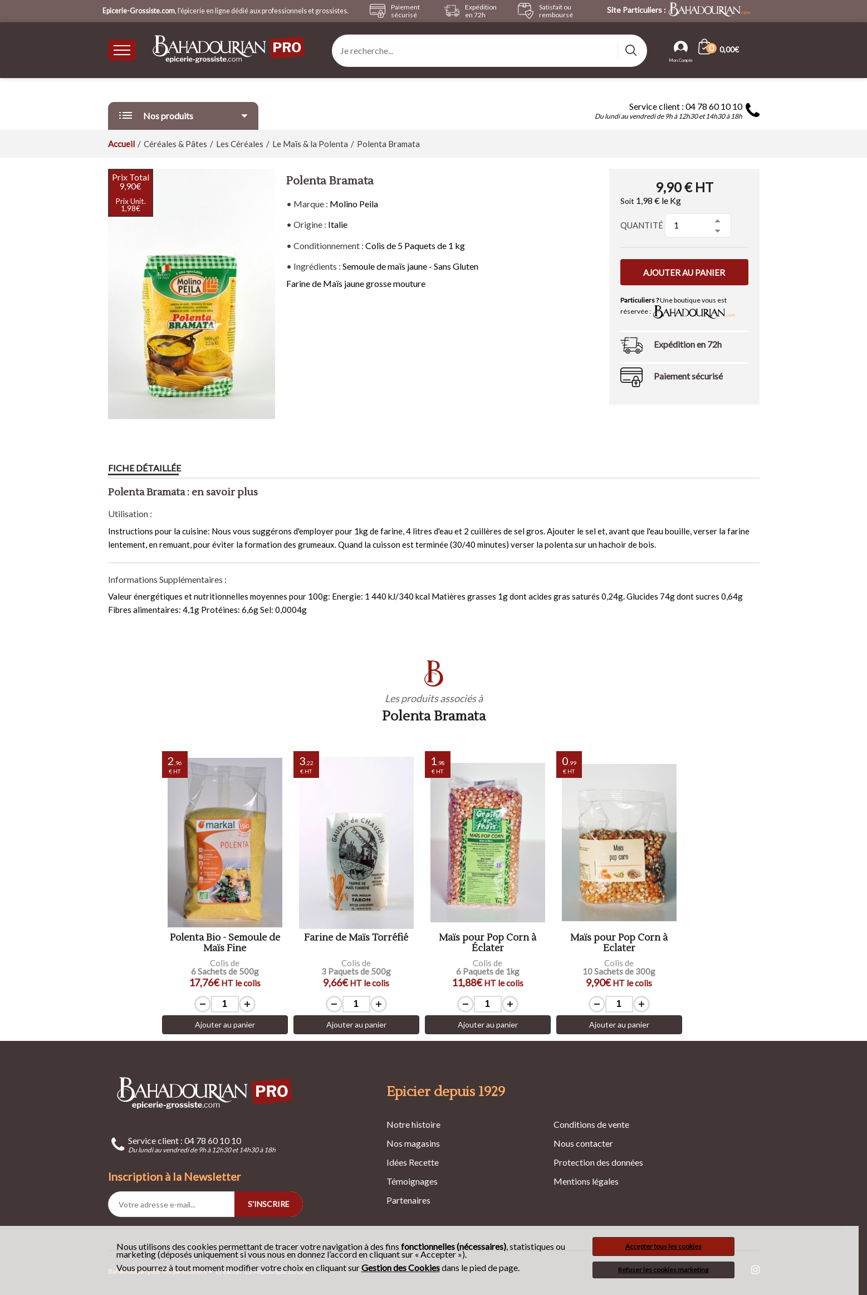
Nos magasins (413, 1143)
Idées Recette (412, 1162)
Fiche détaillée (144, 468)
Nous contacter (583, 1143)
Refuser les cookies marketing (663, 1269)
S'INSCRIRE (269, 1204)
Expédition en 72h (688, 344)
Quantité (641, 225)
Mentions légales (586, 1181)
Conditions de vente (591, 1124)
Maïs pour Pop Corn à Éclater (487, 943)
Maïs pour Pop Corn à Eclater (619, 943)
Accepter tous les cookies (663, 1246)
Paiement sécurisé (688, 376)
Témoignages (412, 1181)
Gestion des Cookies (400, 1268)
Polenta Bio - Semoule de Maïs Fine (225, 943)
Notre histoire (413, 1124)
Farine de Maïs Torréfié (356, 938)
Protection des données (598, 1162)
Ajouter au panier (684, 272)
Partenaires (408, 1200)
